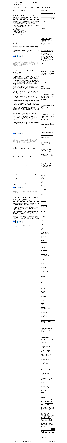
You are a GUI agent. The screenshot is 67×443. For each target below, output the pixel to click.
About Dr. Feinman (20, 7)
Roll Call (42, 303)
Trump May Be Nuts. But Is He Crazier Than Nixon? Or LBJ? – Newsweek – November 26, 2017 (47, 66)
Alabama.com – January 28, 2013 (45, 88)
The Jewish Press (43, 236)
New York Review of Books (45, 255)
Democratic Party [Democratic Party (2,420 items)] (49, 403)
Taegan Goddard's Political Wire (45, 308)
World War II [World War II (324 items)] (51, 424)
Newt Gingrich (19, 140)
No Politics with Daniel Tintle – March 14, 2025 (47, 124)
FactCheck (42, 292)
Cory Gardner (23, 61)
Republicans (15, 226)
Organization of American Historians (46, 354)
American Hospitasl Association (17, 60)
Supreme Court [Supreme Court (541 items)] (43, 420)
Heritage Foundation (22, 138)
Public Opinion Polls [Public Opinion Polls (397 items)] (48, 416)
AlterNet (42, 178)
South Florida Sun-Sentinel (45, 233)
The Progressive (43, 268)
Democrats (30, 225)
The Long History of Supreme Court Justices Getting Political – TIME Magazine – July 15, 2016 (47, 51)
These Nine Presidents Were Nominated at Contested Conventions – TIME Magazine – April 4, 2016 (47, 63)
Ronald (21, 18)
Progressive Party (15, 141)
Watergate (22, 143)
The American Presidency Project (46, 358)
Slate (42, 305)
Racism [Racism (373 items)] (52, 416)
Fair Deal (25, 137)
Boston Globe (43, 215)
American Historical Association (45, 336)
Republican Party (34, 63)
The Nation (42, 264)
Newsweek (42, 256)
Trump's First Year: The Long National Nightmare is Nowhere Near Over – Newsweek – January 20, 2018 (47, 69)
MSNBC (42, 194)
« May (42, 23)
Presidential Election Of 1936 (25, 140)
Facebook (42, 278)
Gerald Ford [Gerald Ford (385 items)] (46, 408)
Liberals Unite (43, 295)
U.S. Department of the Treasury (45, 386)
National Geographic (44, 252)
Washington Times (44, 240)
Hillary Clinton (27, 138)
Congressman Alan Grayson (33, 191)
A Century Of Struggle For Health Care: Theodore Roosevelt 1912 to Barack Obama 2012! (26, 70)
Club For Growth (33, 60)
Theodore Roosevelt (28, 142)
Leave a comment (25, 73)
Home (15, 7)
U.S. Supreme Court (44, 390)
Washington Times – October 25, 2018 (46, 154)
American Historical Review (45, 337)
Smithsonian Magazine (44, 260)
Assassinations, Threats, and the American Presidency (34, 7)
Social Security (30, 141)
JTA (41, 190)
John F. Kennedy (35, 138)
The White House (43, 382)
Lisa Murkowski (17, 63)
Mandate (20, 139)
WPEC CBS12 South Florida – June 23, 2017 (47, 155)
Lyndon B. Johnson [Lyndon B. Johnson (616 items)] (50, 410)
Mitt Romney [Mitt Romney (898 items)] (43, 411)
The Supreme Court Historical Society (46, 359)
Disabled (34, 61)
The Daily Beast (43, 311)
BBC (42, 181)
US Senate (22, 65)
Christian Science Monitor (44, 217)
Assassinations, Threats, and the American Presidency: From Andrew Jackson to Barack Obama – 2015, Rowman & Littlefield (47, 80)
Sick (28, 64)
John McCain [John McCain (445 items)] (45, 410)
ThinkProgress (43, 319)
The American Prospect (44, 262)
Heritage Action (34, 62)
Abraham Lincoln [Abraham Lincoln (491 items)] (43, 399)
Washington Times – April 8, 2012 (46, 151)
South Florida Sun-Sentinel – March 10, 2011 (47, 132)
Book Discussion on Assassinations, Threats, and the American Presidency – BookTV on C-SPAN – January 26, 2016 (47, 161)
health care (30, 62)
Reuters (42, 203)
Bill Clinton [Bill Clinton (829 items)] (47, 401)
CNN (42, 185)
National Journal (43, 296)
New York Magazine (44, 254)
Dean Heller (30, 61)
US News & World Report (44, 271)
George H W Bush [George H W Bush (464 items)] (48, 407)
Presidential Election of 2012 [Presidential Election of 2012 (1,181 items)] (48, 413)
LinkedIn (42, 281)
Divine (50, 441)
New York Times (43, 228)
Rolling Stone (43, 259)
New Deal (34, 139)
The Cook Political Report (44, 309)
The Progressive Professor (27, 2)
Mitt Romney (31, 139)
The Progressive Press (44, 316)
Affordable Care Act (23, 59)
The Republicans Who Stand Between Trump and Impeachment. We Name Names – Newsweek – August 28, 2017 (47, 54)
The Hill (42, 313)
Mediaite (42, 193)
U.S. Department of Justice (45, 383)
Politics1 (42, 299)
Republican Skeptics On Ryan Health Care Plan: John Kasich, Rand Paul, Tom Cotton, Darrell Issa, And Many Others (25, 15)
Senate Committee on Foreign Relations (46, 378)
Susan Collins (31, 64)
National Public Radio (44, 197)
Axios (42, 287)
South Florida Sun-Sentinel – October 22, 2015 (47, 138)
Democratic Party (21, 137)
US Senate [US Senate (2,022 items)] (51, 423)
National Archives (43, 372)
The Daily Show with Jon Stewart (45, 207)
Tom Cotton (35, 64)
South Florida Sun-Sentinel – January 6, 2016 (47, 131)
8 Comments (25, 18)
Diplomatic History (43, 342)
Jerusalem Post (43, 221)
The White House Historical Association (46, 360)
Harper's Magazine (44, 250)
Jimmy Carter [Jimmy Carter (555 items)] (46, 409)
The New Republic (43, 266)
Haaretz (42, 220)
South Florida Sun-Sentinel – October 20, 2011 (47, 137)
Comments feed (43, 436)
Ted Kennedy (23, 142)
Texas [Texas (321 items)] (53, 420)
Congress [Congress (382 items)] (51, 401)
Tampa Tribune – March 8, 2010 (45, 142)
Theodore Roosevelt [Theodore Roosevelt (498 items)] (44, 421)
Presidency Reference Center (45, 355)
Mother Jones (43, 251)
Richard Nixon (25, 141)
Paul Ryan (25, 63)
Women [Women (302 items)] (45, 424)
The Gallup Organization (44, 312)
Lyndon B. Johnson (16, 139)
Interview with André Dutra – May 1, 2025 (47, 123)
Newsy (42, 199)
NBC (42, 198)
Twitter (42, 282)
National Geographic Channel (45, 195)
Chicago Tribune (43, 216)
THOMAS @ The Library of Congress (46, 362)
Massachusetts (24, 139)
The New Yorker (43, 267)
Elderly (36, 61)
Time (42, 270)
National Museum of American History (46, 375)
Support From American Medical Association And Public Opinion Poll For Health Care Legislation (25, 197)
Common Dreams (43, 288)
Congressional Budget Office (17, 61)
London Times (43, 224)
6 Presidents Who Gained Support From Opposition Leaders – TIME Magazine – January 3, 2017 (48, 36)
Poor (27, 63)
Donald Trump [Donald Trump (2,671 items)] (45, 404)
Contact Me (47, 7)
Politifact (42, 300)
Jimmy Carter (31, 138)
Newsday (42, 229)
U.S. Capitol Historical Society (45, 363)
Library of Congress (44, 370)
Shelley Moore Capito (25, 64)
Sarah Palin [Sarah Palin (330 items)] (50, 419)
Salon (42, 304)
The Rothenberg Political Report (45, 317)
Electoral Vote (43, 291)
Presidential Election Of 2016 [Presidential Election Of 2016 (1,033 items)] (47, 414)
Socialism (33, 141)
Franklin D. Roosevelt (30, 137)
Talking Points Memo (44, 205)
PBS (42, 202)
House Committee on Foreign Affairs (46, 368)
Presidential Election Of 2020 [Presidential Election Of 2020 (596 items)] (45, 415)
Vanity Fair (42, 272)
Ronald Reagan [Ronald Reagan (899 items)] (46, 419)
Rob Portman (20, 64)
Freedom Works (26, 62)
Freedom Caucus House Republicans (18, 62)
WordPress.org (43, 437)
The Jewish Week (43, 237)
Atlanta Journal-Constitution (45, 213)
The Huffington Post (44, 315)
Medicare (27, 139)
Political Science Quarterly (44, 258)
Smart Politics (43, 307)
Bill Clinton (17, 137)
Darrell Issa (27, 61)
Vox (41, 209)
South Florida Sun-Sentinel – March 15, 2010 (47, 133)
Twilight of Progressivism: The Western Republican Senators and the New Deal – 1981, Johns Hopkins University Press (47, 83)
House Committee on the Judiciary (46, 369)
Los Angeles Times (44, 225)
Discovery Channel (43, 186)
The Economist (43, 263)
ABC (42, 177)
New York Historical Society (45, 351)
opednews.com (43, 201)
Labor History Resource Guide (45, 347)
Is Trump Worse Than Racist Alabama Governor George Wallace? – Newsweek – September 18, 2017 (47, 43)
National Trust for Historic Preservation (46, 350)
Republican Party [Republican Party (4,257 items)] (46, 418)
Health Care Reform (19, 192)
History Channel (43, 189)
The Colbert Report (44, 206)
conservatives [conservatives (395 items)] (43, 403)
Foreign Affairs (43, 247)
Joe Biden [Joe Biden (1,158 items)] (50, 409)
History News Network (44, 343)
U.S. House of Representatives (45, 387)
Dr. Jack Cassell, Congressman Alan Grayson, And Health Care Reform (24, 147)
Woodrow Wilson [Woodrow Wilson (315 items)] (48, 424)
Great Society (35, 137)
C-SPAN (42, 182)
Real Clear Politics (43, 301)
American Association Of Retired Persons (32, 59)
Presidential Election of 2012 (33, 140)
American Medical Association (26, 60)
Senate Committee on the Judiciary (46, 379)
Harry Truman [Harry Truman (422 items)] (49, 408)
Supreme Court (19, 142)
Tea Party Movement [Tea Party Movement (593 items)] (49, 420)
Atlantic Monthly (43, 246)
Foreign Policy (43, 248)
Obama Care (22, 63)
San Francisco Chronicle (44, 232)
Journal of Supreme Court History (46, 346)
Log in (42, 433)
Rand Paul (30, 63)
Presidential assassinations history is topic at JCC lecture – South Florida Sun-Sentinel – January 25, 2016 (47, 126)
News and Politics (16, 59)
